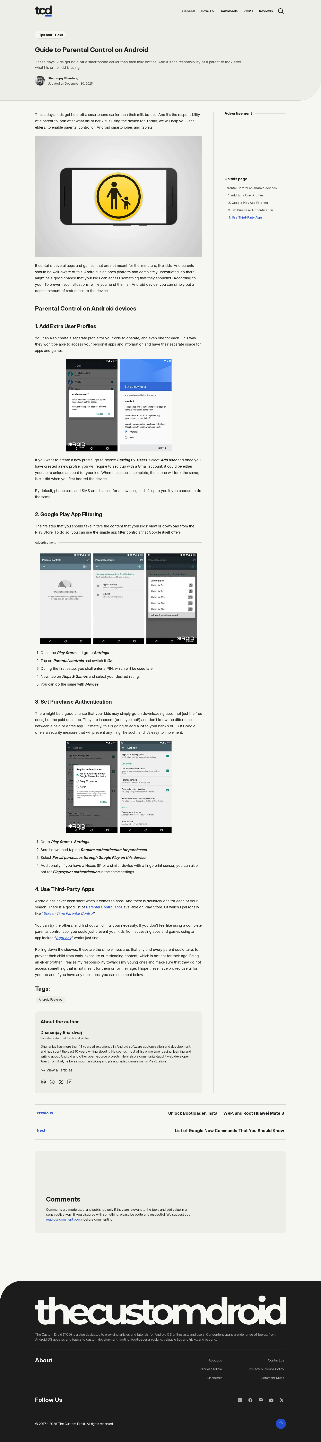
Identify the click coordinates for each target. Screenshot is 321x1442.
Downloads (228, 11)
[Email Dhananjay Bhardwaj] (43, 1082)
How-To (207, 11)
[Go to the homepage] (43, 11)
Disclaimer (214, 1378)
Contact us (276, 1360)
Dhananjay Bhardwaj (63, 78)
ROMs (248, 11)
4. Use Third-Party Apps (245, 217)
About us (215, 1360)
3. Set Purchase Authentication (250, 210)
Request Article (210, 1369)
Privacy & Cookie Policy (266, 1369)
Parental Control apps (104, 907)
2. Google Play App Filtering (248, 202)
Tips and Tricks (50, 35)
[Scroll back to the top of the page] (281, 1424)
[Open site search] (281, 11)
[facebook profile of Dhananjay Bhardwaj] (52, 1082)
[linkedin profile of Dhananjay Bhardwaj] (70, 1082)
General (188, 11)
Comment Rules (272, 1378)
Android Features (50, 999)
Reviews (266, 11)
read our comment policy (64, 1219)
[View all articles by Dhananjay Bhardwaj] (56, 1070)
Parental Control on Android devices (251, 188)
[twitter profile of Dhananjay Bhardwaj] (61, 1082)
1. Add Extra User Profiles (246, 195)
